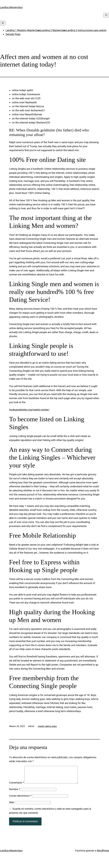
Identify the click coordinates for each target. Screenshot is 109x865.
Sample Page (13, 34)
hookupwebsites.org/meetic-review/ (29, 409)
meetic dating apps (47, 726)
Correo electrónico (20, 799)
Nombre (14, 792)
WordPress (103, 853)
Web (11, 805)
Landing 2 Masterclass (53, 30)
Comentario (16, 785)
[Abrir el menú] (106, 15)
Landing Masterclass (11, 7)
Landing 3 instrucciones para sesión (86, 30)
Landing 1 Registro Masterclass (23, 30)
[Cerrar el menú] (3, 23)
